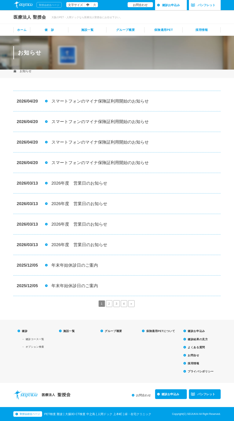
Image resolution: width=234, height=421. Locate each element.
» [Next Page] (131, 303)
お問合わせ (140, 5)
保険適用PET (163, 30)
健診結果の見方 (198, 339)
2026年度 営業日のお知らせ (79, 183)
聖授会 (30, 17)
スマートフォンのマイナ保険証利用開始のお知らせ (100, 101)
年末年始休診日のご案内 (74, 265)
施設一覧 (87, 30)
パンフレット (203, 5)
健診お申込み (171, 5)
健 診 (49, 30)
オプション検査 (35, 346)
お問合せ (193, 355)
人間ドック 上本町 (110, 414)
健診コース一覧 (35, 339)
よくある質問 (196, 347)
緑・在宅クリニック (138, 414)
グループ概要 (125, 30)
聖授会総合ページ (49, 5)
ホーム (21, 30)
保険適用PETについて (160, 331)
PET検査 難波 (53, 414)
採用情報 (201, 30)
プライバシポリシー (201, 371)
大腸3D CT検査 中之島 (80, 414)
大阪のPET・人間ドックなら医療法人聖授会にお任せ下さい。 (86, 17)
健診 (25, 331)
